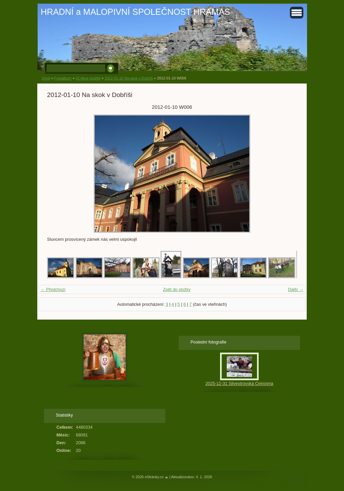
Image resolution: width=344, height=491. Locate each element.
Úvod (46, 78)
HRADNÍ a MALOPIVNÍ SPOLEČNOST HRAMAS (135, 12)
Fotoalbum (62, 78)
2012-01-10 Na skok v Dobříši (128, 78)
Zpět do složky (177, 289)
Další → (295, 289)
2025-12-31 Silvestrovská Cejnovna (239, 383)
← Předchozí (53, 289)
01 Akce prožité (88, 78)
